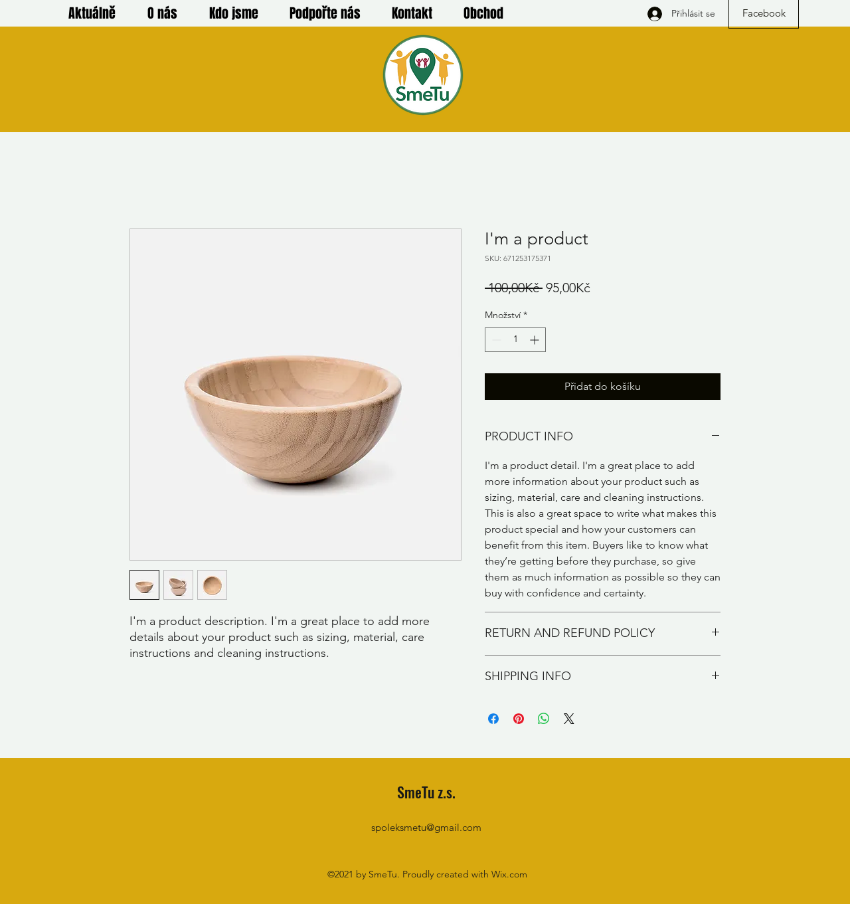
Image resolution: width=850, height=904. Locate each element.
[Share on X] (569, 719)
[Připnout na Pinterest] (519, 719)
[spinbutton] (515, 339)
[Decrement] (495, 339)
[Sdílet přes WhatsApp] (544, 719)
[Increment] (535, 339)
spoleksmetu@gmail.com (426, 827)
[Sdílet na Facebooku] (493, 719)
